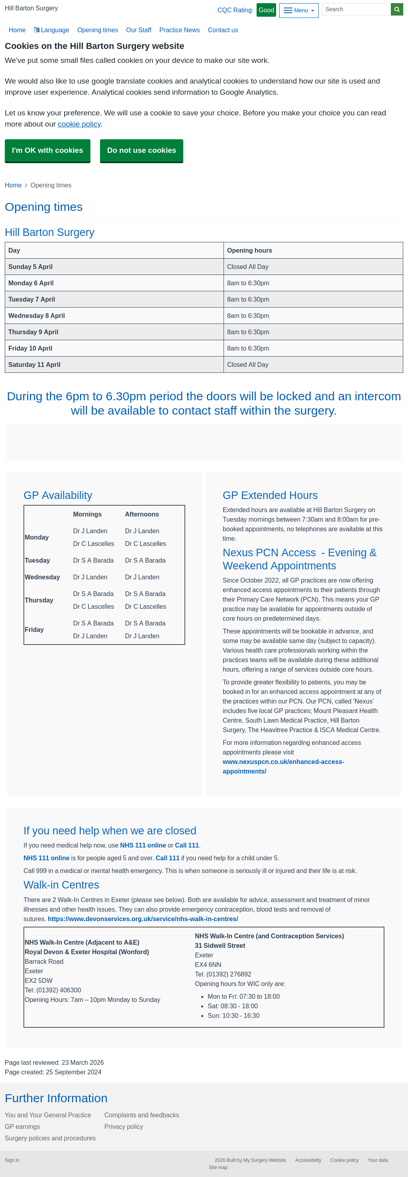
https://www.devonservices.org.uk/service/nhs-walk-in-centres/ (143, 919)
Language (51, 30)
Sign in (12, 1160)
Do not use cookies (141, 150)
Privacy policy (123, 1126)
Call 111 (187, 845)
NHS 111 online (143, 845)
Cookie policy (344, 1160)
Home (13, 185)
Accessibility (308, 1160)
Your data (378, 1160)
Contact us (223, 30)
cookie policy (79, 124)
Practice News (179, 30)
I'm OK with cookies (47, 150)
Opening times (97, 30)
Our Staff (138, 30)
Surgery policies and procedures (50, 1138)
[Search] (356, 9)
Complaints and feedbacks (141, 1115)
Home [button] (17, 30)
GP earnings (22, 1126)
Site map (218, 1167)
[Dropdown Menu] (299, 10)
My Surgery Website (264, 1160)
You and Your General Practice (48, 1115)
